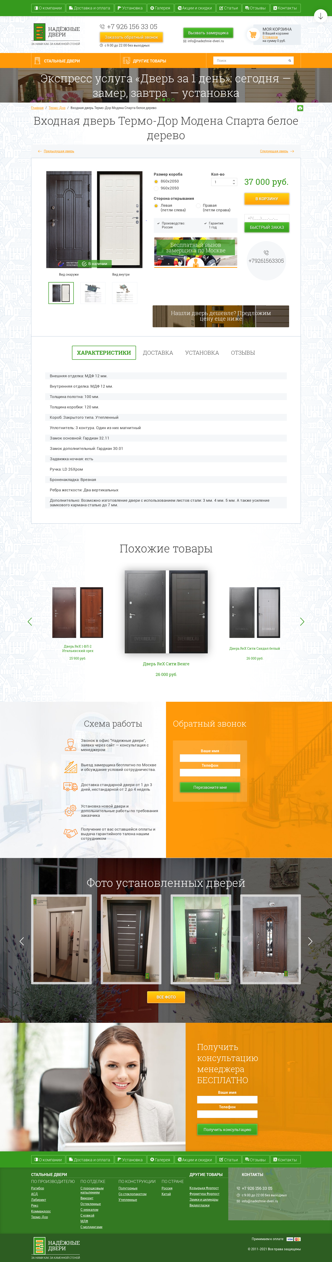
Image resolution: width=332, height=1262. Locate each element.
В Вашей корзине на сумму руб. (277, 35)
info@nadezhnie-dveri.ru (206, 41)
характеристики (104, 352)
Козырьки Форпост (204, 1188)
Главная (37, 108)
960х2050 (170, 188)
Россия (167, 1188)
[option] (63, 293)
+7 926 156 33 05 (132, 26)
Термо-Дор (57, 108)
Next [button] (302, 622)
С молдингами (91, 1227)
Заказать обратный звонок (131, 37)
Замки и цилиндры (204, 1199)
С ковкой (87, 1215)
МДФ (84, 1221)
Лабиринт (38, 1200)
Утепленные (128, 1200)
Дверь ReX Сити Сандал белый (254, 649)
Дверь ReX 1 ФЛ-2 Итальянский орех (77, 648)
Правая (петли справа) (217, 207)
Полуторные (128, 1188)
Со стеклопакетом (132, 1194)
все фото (166, 997)
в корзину (266, 198)
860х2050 (170, 181)
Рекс (34, 1205)
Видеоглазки (200, 1205)
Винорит (86, 1198)
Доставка (158, 352)
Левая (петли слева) (173, 207)
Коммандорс (41, 1211)
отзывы (243, 352)
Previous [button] (30, 622)
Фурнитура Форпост (204, 1194)
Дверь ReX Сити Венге (166, 663)
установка (202, 352)
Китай (166, 1194)
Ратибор (37, 1188)
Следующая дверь (274, 151)
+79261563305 (266, 260)
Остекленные (90, 1204)
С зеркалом (89, 1210)
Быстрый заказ (267, 227)
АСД (34, 1194)
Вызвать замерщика (208, 32)
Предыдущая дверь (59, 151)
